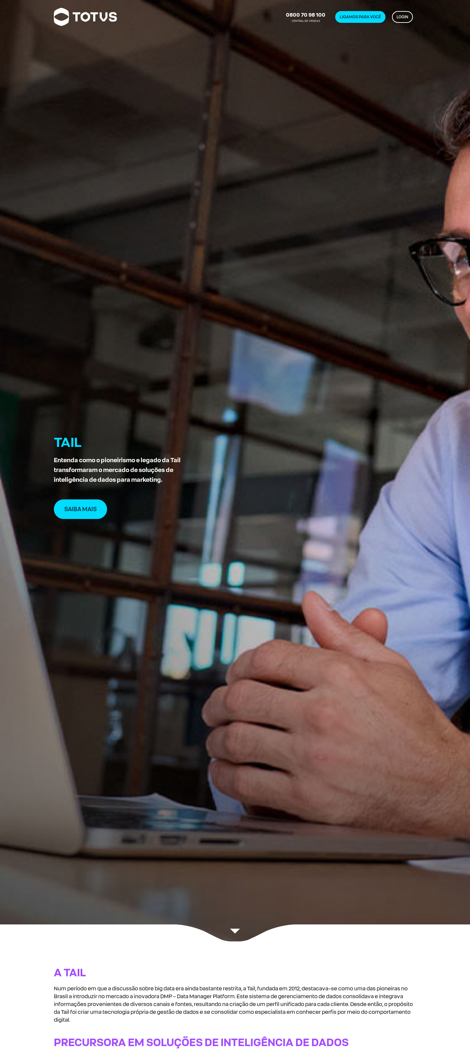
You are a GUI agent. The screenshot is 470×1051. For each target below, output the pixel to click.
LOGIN (402, 17)
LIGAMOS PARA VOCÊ (360, 17)
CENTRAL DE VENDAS (305, 17)
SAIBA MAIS (80, 509)
